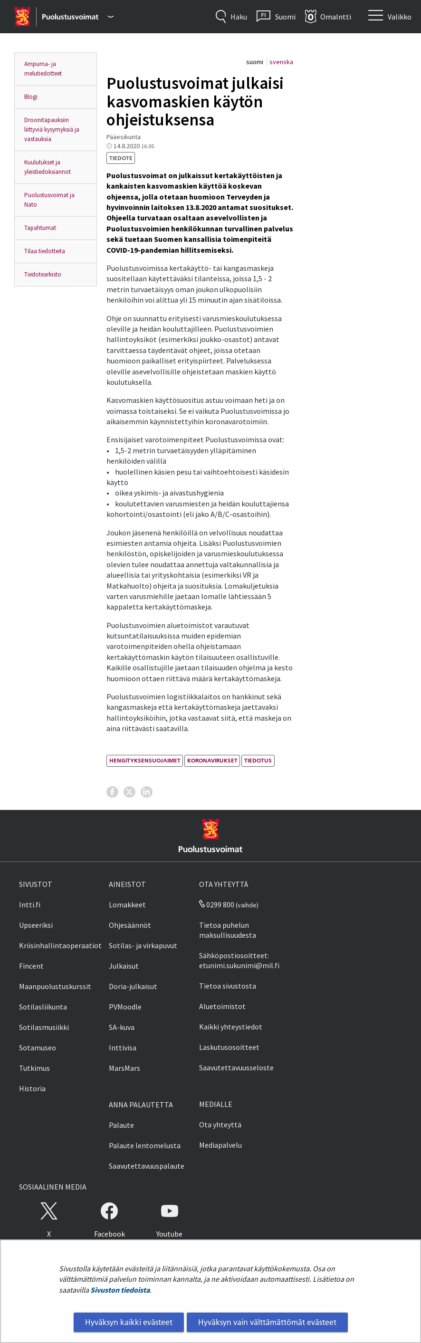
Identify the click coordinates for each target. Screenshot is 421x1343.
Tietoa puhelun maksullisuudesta (227, 930)
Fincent (31, 966)
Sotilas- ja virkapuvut (143, 945)
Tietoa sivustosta (227, 986)
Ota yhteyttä (220, 1124)
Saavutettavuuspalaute (146, 1166)
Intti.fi (29, 904)
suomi (255, 61)
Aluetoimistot (222, 1006)
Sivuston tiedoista (120, 1290)
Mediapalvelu (220, 1145)
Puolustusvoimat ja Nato (49, 200)
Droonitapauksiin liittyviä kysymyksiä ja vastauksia (51, 129)
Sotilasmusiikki (44, 1027)
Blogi (31, 97)
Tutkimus (34, 1068)
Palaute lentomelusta (145, 1145)
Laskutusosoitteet (229, 1047)
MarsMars (124, 1068)
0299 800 (216, 904)
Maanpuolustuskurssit (55, 986)
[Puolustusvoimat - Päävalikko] (77, 16)
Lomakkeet (127, 904)
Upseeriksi (36, 925)
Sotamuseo (37, 1047)
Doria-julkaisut (133, 986)
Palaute (121, 1125)
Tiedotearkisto (42, 274)
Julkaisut (124, 966)
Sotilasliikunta (43, 1006)
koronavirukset (212, 760)
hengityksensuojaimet (145, 760)
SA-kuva (121, 1027)
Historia (32, 1088)
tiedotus (258, 760)
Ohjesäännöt (130, 925)
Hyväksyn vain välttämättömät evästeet (267, 1322)
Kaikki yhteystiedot (230, 1026)
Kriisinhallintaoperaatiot (60, 945)
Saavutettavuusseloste (236, 1067)
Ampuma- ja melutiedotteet (43, 68)
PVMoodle (125, 1006)
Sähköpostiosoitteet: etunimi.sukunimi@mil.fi (239, 960)
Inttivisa (122, 1047)
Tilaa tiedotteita (44, 251)
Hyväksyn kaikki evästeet (128, 1322)
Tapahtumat (40, 228)
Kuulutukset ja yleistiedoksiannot (47, 167)
